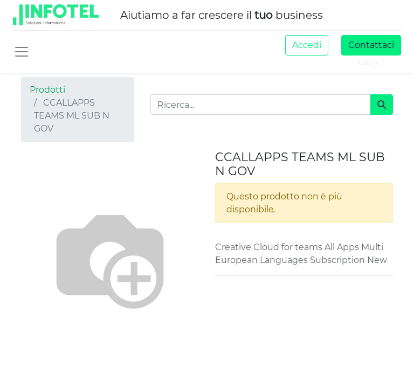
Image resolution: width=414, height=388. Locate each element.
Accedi (306, 45)
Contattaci (371, 45)
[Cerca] (381, 104)
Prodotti (47, 90)
